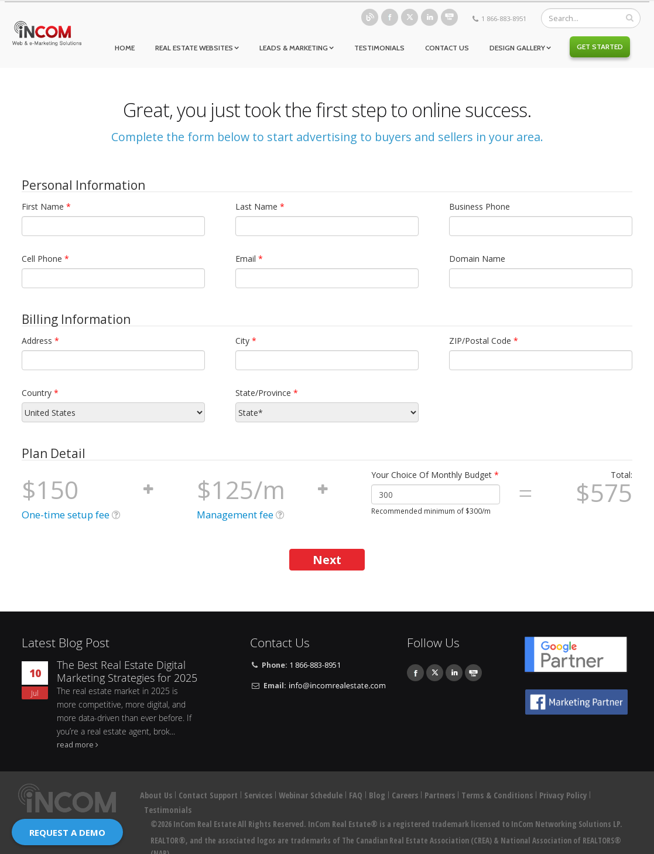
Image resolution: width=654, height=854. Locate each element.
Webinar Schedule (311, 795)
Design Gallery (517, 47)
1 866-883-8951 (503, 18)
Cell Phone (45, 258)
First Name (46, 206)
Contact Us (447, 47)
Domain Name (477, 258)
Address (40, 340)
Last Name (260, 206)
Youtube (449, 17)
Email (249, 258)
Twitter (409, 17)
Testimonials (379, 47)
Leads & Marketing (293, 47)
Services (258, 795)
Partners (439, 795)
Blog (369, 17)
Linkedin (429, 17)
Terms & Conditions (497, 795)
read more (75, 745)
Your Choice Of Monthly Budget (435, 474)
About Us (156, 795)
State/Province (266, 392)
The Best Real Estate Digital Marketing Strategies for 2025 (127, 671)
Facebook (389, 17)
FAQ (355, 795)
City (245, 340)
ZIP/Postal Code (483, 340)
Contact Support (208, 795)
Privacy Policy (563, 795)
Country (40, 392)
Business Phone (479, 206)
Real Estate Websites (194, 47)
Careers (405, 795)
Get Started (600, 46)
